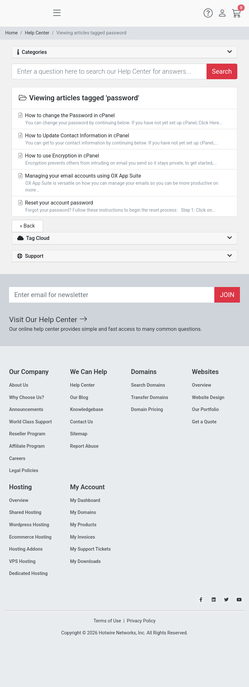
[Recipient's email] (112, 295)
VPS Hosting (22, 561)
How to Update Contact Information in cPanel (124, 139)
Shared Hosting (25, 512)
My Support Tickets (90, 549)
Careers (17, 458)
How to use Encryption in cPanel (124, 160)
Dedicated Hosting (28, 573)
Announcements (26, 409)
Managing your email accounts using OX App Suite (124, 183)
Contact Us (81, 422)
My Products (83, 525)
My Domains (83, 512)
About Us (18, 385)
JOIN (227, 295)
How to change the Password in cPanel (124, 119)
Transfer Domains (149, 397)
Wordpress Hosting (29, 525)
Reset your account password (124, 207)
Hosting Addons (26, 549)
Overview (201, 385)
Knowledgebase (86, 409)
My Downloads (85, 561)
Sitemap (78, 434)
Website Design (208, 397)
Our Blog (79, 397)
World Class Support (30, 422)
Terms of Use (107, 621)
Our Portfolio (205, 409)
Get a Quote (204, 422)
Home (11, 33)
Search (222, 71)
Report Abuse (84, 446)
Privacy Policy (141, 621)
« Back (27, 226)
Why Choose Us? (26, 397)
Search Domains (148, 385)
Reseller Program (27, 434)
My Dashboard (85, 500)
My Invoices (82, 537)
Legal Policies (23, 470)
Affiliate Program (27, 446)
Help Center (37, 33)
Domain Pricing (147, 409)
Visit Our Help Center (48, 319)
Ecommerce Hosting (30, 537)
